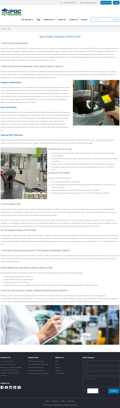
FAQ (56, 364)
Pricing (57, 367)
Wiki (56, 361)
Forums (84, 19)
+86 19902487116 (69, 3)
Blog (38, 19)
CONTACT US (59, 374)
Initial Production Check (36, 361)
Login (116, 3)
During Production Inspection (38, 364)
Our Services (27, 19)
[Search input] (102, 19)
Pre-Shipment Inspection (36, 370)
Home (47, 401)
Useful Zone (49, 19)
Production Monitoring (35, 367)
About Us (62, 19)
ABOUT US (58, 370)
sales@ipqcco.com (88, 3)
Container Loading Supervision (38, 374)
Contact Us (73, 19)
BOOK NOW (106, 3)
